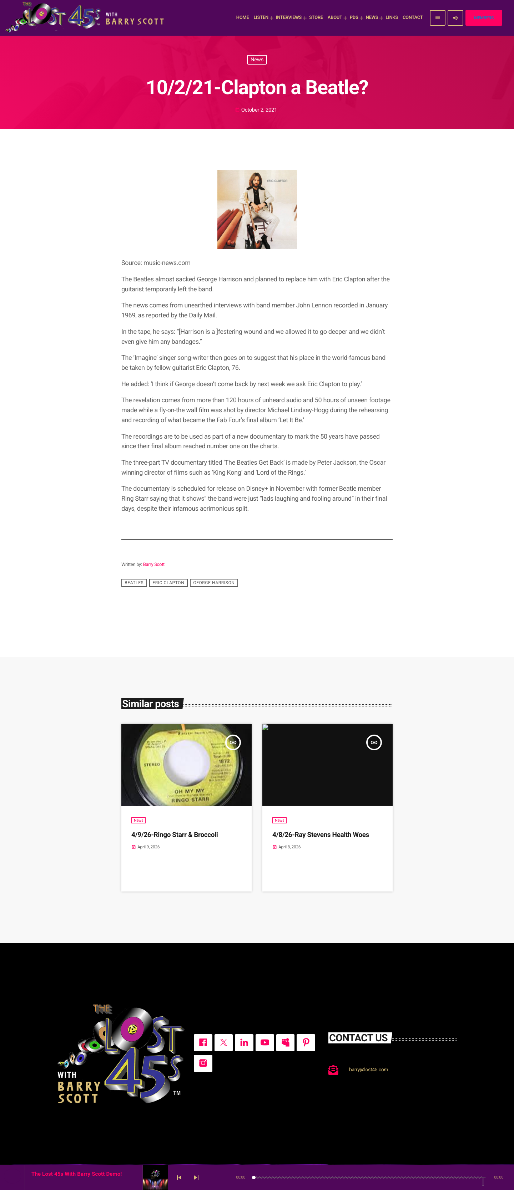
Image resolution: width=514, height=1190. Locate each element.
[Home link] (85, 18)
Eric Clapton (168, 583)
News (257, 59)
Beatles (134, 583)
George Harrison (214, 583)
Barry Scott (154, 564)
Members (484, 17)
